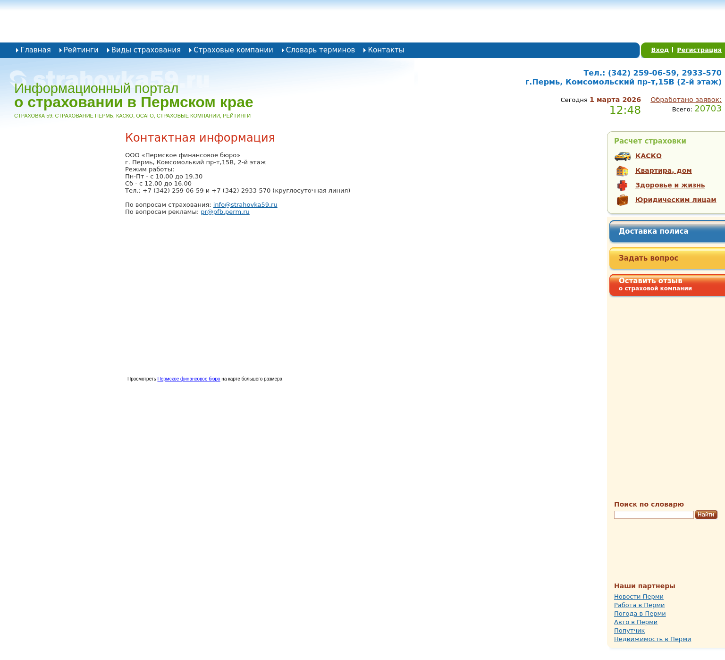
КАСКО (648, 156)
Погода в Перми (640, 613)
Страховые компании (233, 50)
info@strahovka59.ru (245, 204)
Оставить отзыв (655, 284)
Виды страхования (146, 50)
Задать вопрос (649, 258)
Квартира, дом (663, 170)
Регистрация (699, 49)
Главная (35, 50)
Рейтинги (81, 50)
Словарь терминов (320, 50)
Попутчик (629, 630)
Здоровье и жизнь (670, 185)
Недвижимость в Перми (652, 639)
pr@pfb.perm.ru (225, 211)
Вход (660, 49)
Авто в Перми (636, 622)
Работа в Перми (639, 605)
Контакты (386, 50)
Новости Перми (639, 596)
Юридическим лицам (676, 199)
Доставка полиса (654, 231)
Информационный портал (133, 95)
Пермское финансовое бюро (188, 378)
